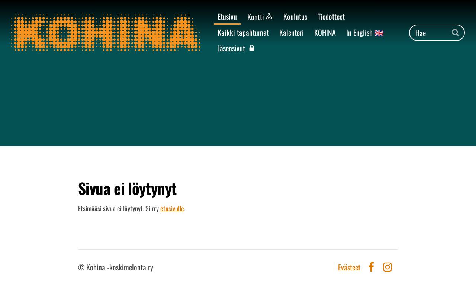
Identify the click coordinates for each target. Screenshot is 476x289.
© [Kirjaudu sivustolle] (82, 267)
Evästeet (349, 267)
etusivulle (172, 208)
